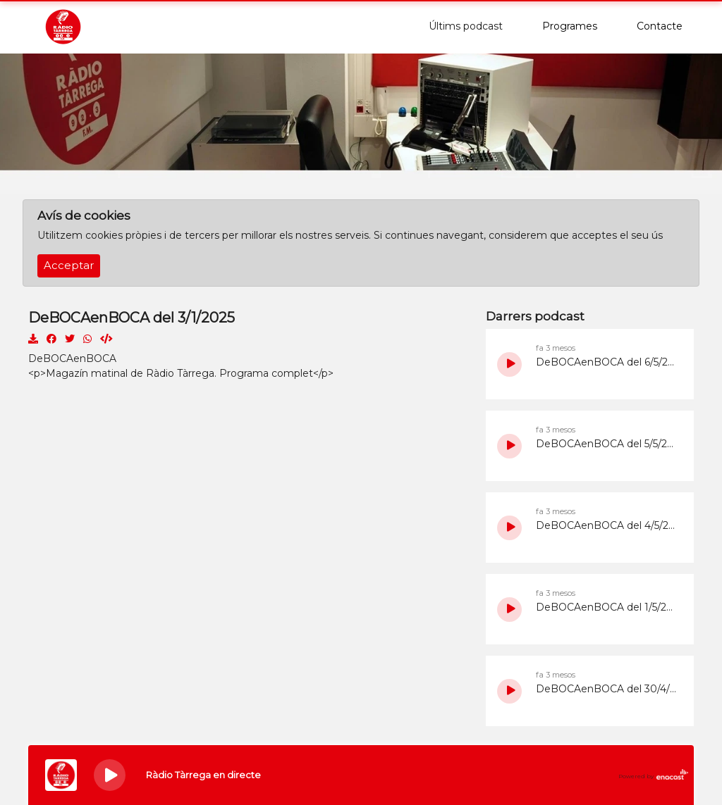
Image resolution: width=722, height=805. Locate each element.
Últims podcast (466, 26)
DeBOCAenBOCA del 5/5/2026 (608, 443)
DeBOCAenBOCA (72, 358)
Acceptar (69, 265)
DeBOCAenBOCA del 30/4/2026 (608, 688)
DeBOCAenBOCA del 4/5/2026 (608, 525)
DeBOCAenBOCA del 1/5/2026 (608, 607)
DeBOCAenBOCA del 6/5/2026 (608, 362)
